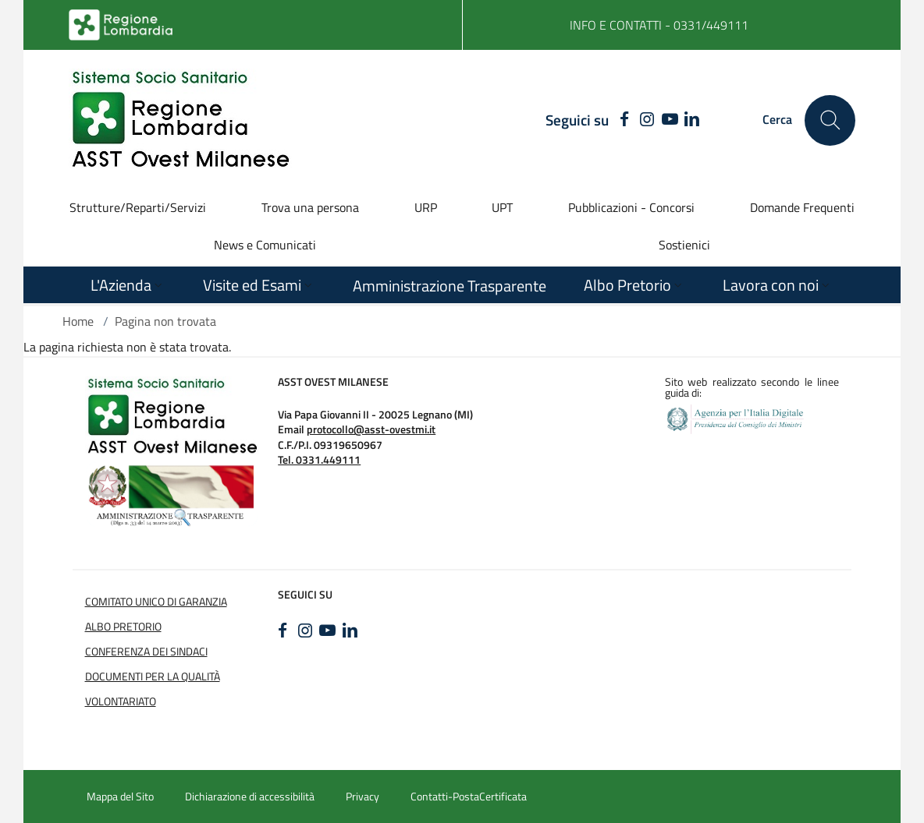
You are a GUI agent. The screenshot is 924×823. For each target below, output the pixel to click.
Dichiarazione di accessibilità (250, 796)
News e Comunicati (265, 244)
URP (425, 207)
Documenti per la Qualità (152, 676)
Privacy (362, 796)
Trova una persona (310, 207)
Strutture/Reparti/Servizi (137, 207)
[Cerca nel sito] (830, 120)
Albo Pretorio (123, 626)
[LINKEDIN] (692, 120)
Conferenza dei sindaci (146, 651)
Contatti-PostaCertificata (468, 796)
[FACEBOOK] (621, 120)
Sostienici (684, 244)
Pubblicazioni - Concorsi (631, 207)
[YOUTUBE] (670, 120)
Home (78, 321)
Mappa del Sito (120, 796)
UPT (502, 207)
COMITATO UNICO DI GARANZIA (156, 601)
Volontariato (120, 701)
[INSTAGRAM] (647, 120)
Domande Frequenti (802, 207)
